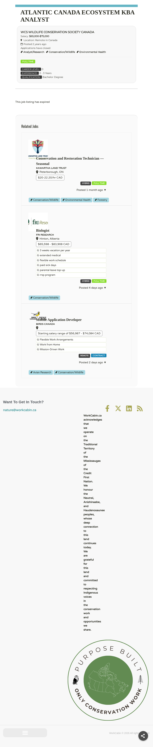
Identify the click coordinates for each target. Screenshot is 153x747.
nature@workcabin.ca (17, 410)
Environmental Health (92, 52)
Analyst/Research (33, 52)
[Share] (143, 736)
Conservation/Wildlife (62, 52)
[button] (25, 732)
